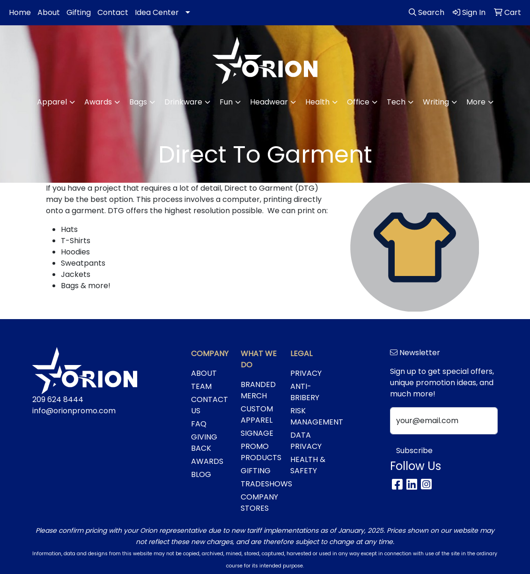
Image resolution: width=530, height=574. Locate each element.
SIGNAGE (257, 433)
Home (20, 12)
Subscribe (414, 450)
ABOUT (204, 373)
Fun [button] (226, 102)
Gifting (78, 12)
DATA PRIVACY (306, 441)
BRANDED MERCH (258, 390)
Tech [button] (396, 102)
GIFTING (256, 470)
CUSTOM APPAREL (257, 414)
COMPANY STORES (259, 503)
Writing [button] (436, 102)
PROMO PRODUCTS (260, 452)
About (48, 12)
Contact (112, 12)
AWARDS (207, 461)
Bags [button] (138, 102)
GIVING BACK (204, 443)
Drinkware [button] (183, 102)
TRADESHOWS (260, 483)
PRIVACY (306, 373)
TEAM (201, 386)
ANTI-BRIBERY (304, 392)
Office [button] (358, 102)
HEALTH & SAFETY (307, 465)
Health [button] (317, 102)
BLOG (201, 474)
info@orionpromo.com (74, 410)
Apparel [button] (52, 102)
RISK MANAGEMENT (309, 416)
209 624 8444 (57, 399)
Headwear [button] (269, 102)
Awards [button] (98, 102)
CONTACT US (209, 405)
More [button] (476, 102)
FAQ (198, 423)
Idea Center (157, 12)
